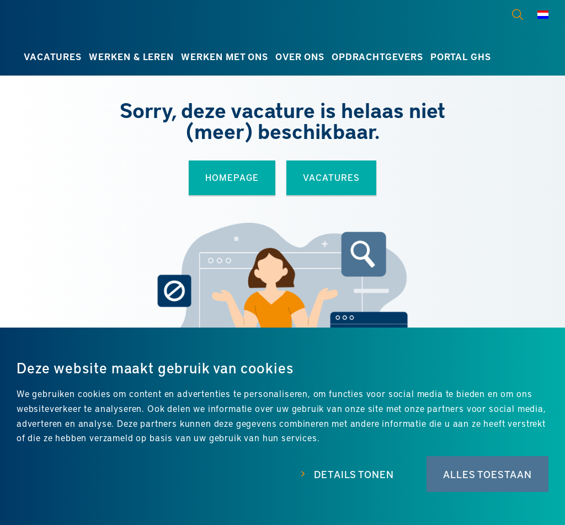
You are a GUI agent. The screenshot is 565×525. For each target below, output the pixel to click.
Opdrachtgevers (377, 56)
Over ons (299, 56)
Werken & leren (131, 56)
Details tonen (354, 474)
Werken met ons (224, 56)
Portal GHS (460, 56)
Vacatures (52, 56)
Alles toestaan (487, 474)
